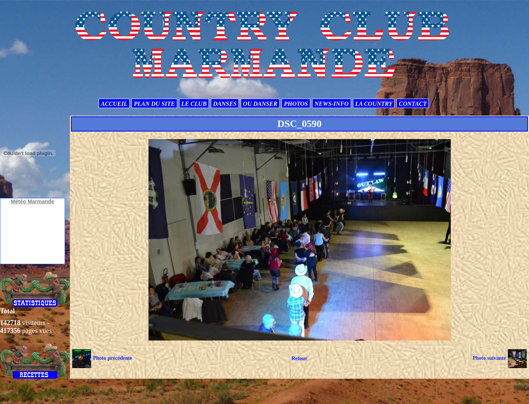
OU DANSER (260, 104)
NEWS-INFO (331, 104)
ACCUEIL (114, 104)
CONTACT (413, 104)
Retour (299, 358)
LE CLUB (194, 104)
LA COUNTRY (374, 104)
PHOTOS (296, 104)
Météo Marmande (32, 201)
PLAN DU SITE (154, 104)
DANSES (225, 104)
